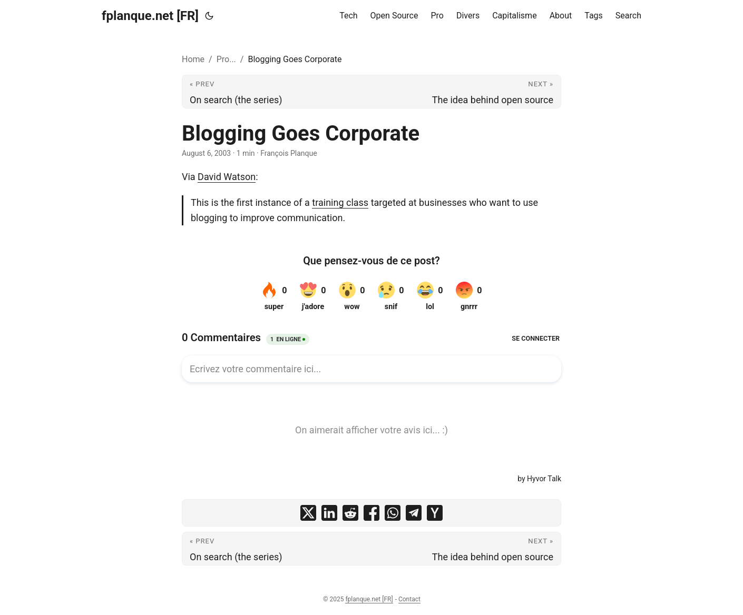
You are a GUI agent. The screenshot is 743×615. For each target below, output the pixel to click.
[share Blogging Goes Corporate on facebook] (371, 513)
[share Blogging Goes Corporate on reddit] (350, 513)
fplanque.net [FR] (150, 15)
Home (193, 59)
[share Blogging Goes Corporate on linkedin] (329, 513)
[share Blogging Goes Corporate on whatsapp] (392, 513)
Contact (409, 599)
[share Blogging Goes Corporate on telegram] (414, 513)
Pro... (226, 59)
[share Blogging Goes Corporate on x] (308, 513)
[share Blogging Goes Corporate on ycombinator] (435, 513)
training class (340, 202)
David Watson (227, 176)
